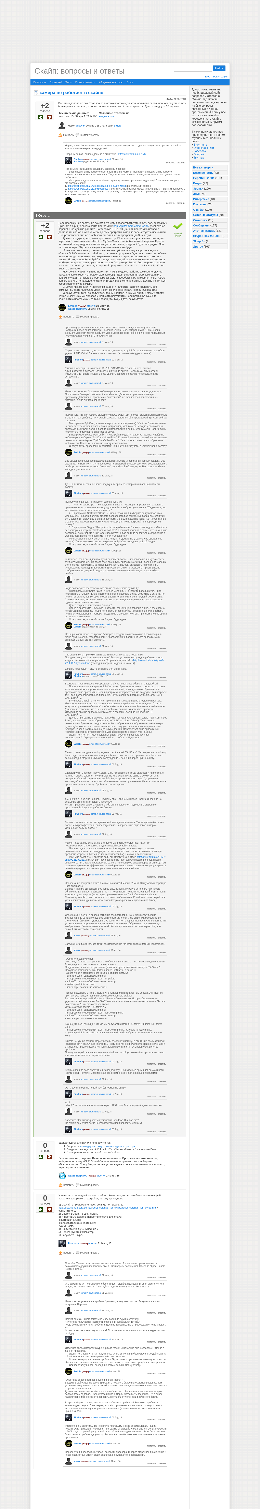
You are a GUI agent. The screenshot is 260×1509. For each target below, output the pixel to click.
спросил (80, 125)
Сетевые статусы (205, 215)
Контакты (200, 204)
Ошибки (198, 209)
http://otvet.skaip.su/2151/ (132, 154)
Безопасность (203, 172)
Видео (197, 183)
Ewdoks (77, 201)
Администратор (77, 308)
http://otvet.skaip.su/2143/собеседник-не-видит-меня (96, 185)
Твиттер (199, 157)
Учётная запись (204, 230)
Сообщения (201, 225)
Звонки (198, 188)
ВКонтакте (200, 144)
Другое (198, 246)
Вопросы (39, 82)
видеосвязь (106, 116)
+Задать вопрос (111, 82)
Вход (207, 76)
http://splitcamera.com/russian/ (131, 225)
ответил (91, 306)
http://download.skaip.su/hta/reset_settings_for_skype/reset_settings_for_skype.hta (107, 1208)
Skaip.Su (199, 241)
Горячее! (55, 82)
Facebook (200, 151)
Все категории (203, 167)
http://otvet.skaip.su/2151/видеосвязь (87, 188)
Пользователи (85, 82)
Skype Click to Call (206, 236)
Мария (77, 935)
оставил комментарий (101, 159)
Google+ (199, 154)
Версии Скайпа (203, 178)
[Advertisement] (130, 28)
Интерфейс (201, 199)
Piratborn (78, 159)
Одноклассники (204, 147)
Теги (68, 82)
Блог (130, 82)
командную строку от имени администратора (107, 1146)
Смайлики (200, 220)
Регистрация (220, 76)
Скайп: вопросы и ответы (80, 71)
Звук (196, 193)
